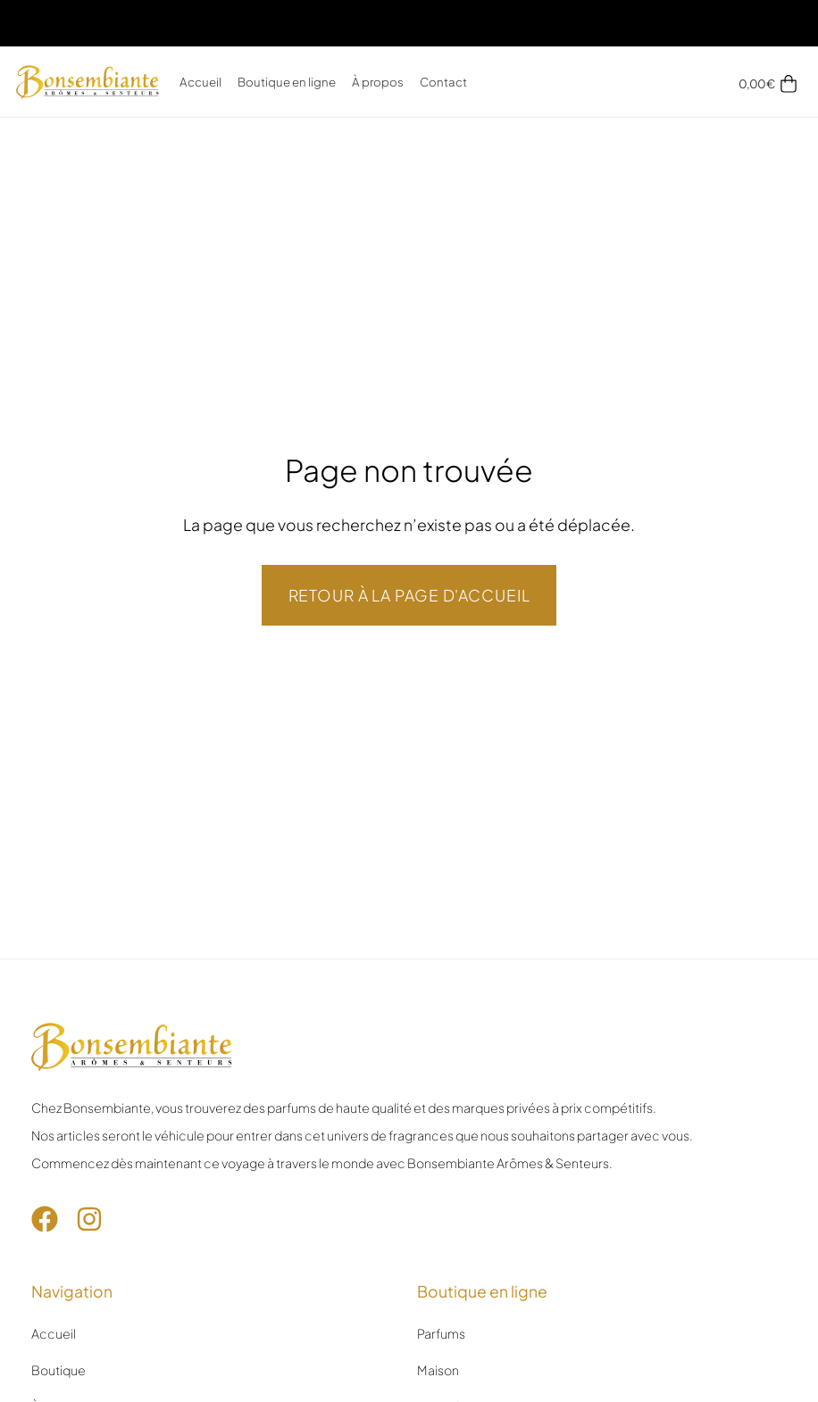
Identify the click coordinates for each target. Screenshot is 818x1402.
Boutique (58, 1370)
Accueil (200, 81)
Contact (443, 81)
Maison (438, 1370)
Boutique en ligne (287, 81)
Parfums (441, 1333)
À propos (378, 81)
